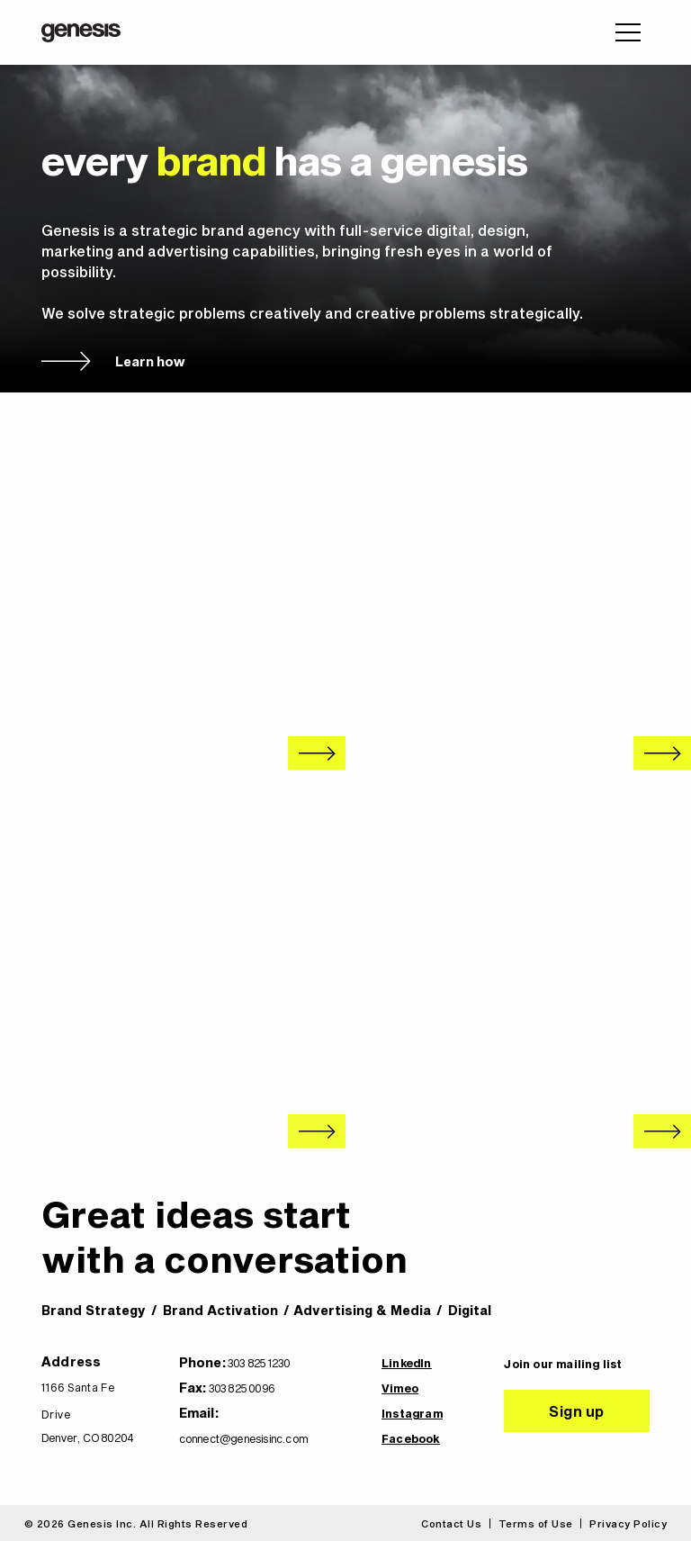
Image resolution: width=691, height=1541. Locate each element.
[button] (628, 32)
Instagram (412, 1413)
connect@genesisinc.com (243, 1438)
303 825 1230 (259, 1362)
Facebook (410, 1438)
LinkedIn (406, 1362)
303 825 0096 (241, 1388)
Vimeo (399, 1388)
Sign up (577, 1410)
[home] (81, 32)
